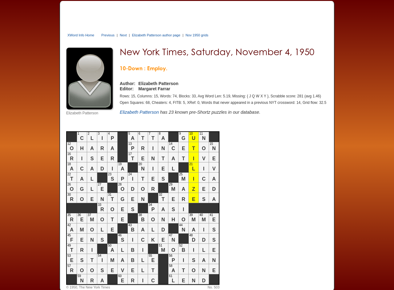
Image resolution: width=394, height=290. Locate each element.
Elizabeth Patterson (139, 112)
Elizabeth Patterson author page (156, 35)
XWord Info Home (80, 35)
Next (123, 35)
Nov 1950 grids (197, 35)
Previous (108, 35)
